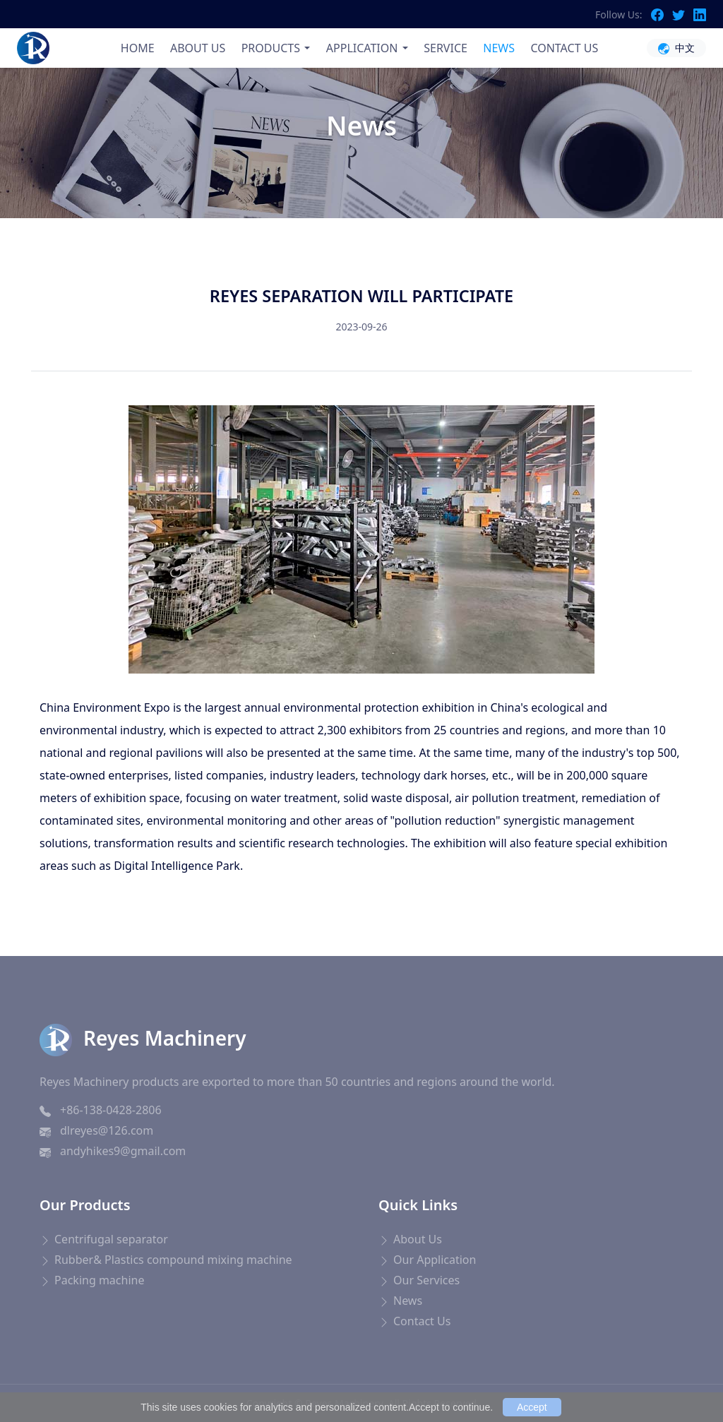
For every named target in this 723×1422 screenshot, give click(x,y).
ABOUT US (197, 48)
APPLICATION (362, 48)
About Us (417, 1239)
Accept (532, 1407)
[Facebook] (661, 14)
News (346, 167)
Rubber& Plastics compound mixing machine (173, 1259)
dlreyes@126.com (106, 1130)
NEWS (499, 48)
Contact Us (421, 1321)
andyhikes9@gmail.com (123, 1151)
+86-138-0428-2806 (111, 1110)
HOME (138, 48)
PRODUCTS (270, 48)
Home (300, 167)
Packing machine (99, 1280)
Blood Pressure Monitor (85, 1375)
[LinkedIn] (699, 14)
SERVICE (445, 48)
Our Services (426, 1280)
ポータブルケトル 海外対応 (240, 1375)
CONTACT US (564, 48)
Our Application (434, 1259)
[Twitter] (682, 14)
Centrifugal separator (111, 1239)
